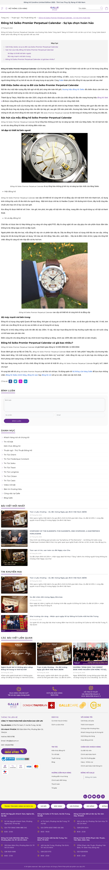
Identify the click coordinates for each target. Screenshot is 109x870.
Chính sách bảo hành (88, 754)
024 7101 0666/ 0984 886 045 (15, 828)
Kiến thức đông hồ (58, 750)
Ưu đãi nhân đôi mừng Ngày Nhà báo (46, 597)
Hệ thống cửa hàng (88, 736)
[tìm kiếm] (101, 8)
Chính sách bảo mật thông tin (91, 766)
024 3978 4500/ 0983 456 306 (52, 828)
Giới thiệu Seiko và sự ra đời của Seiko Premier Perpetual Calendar (30, 47)
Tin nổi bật (55, 754)
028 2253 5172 (46, 852)
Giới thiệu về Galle (87, 721)
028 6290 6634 (83, 828)
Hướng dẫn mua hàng (60, 776)
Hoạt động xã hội (87, 740)
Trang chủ (5, 18)
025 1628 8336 (82, 852)
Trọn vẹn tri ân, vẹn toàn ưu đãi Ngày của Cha (50, 550)
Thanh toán (56, 784)
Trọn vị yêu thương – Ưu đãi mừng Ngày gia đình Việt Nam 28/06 (58, 512)
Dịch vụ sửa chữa (58, 724)
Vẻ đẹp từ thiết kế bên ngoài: (19, 53)
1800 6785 (54, 695)
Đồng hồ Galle (90, 777)
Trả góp (54, 788)
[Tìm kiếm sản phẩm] (91, 8)
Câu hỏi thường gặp (88, 758)
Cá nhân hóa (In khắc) (59, 721)
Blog (53, 762)
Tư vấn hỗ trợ (9, 750)
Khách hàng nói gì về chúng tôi (92, 732)
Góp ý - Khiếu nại (87, 762)
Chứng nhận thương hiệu (90, 728)
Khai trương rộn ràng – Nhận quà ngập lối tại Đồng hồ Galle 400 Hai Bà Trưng (64, 616)
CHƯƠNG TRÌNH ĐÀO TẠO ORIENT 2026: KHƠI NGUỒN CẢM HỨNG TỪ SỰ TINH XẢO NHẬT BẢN (89, 669)
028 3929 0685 (10, 852)
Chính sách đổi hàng (59, 780)
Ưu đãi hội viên (86, 750)
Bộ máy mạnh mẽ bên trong (19, 56)
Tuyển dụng (56, 758)
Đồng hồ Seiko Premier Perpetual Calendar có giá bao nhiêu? (29, 59)
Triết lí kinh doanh (87, 724)
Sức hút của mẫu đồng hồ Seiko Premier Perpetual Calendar (28, 50)
